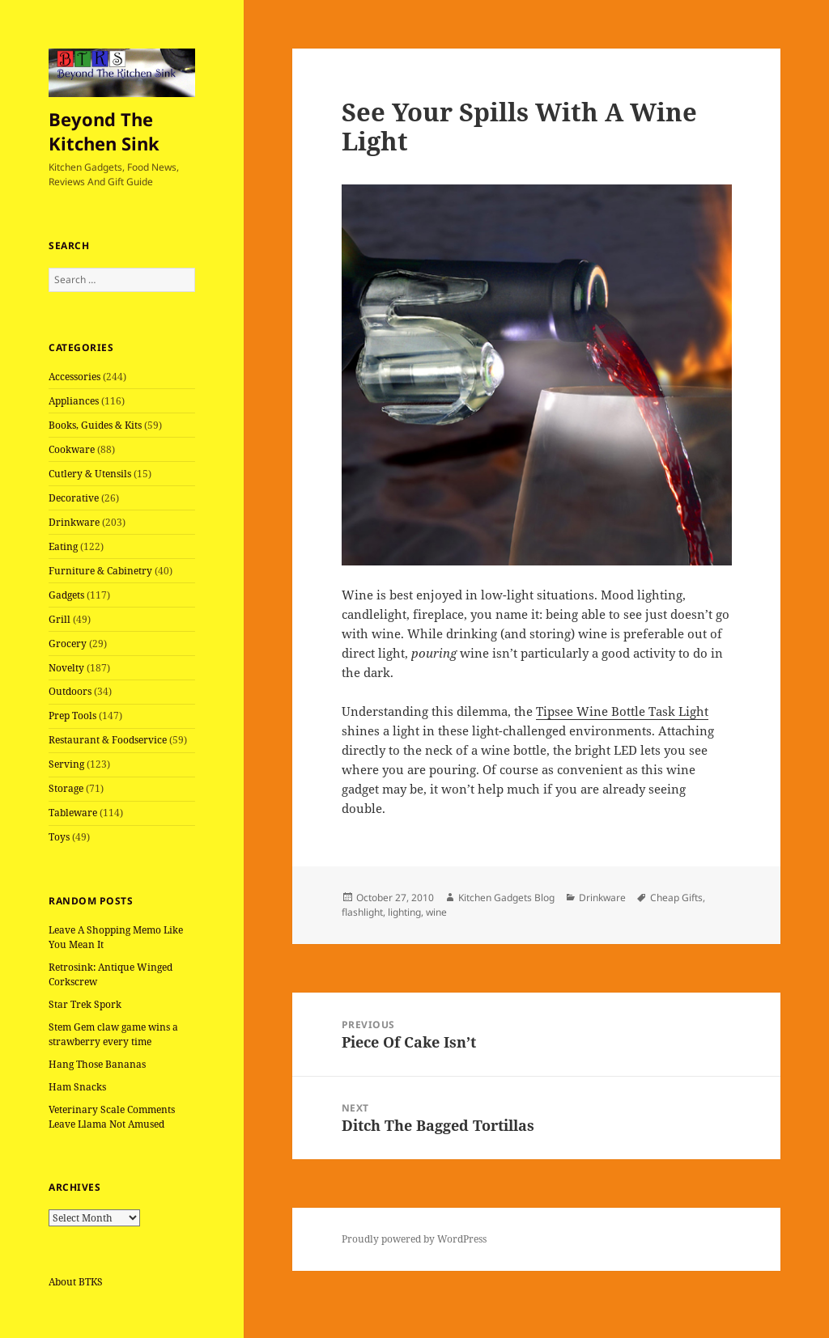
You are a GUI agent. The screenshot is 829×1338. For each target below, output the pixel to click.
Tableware (73, 812)
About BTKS (76, 1282)
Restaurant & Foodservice (108, 740)
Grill (59, 619)
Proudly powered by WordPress (414, 1239)
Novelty (66, 668)
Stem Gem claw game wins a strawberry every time (113, 1034)
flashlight (362, 912)
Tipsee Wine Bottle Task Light (622, 711)
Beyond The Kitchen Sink (104, 131)
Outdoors (70, 691)
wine (436, 912)
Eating (63, 546)
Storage (66, 788)
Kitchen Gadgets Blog (506, 897)
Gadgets (66, 595)
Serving (66, 764)
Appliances (74, 401)
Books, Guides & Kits (95, 425)
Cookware (72, 449)
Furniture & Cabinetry (100, 571)
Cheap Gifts (676, 897)
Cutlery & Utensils (90, 474)
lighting (404, 912)
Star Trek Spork (85, 1004)
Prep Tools (72, 715)
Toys (59, 837)
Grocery (68, 643)
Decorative (74, 498)
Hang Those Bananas (97, 1064)
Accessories (74, 376)
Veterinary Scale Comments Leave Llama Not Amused (112, 1117)
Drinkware (74, 522)
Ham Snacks (77, 1087)
